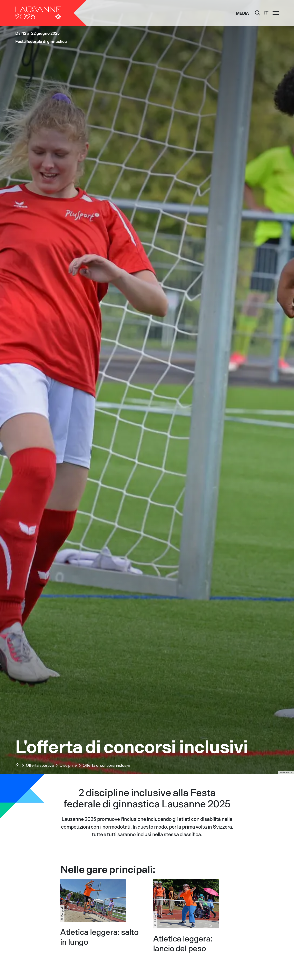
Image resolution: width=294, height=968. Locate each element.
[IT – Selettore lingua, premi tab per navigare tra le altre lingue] (266, 13)
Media (242, 13)
